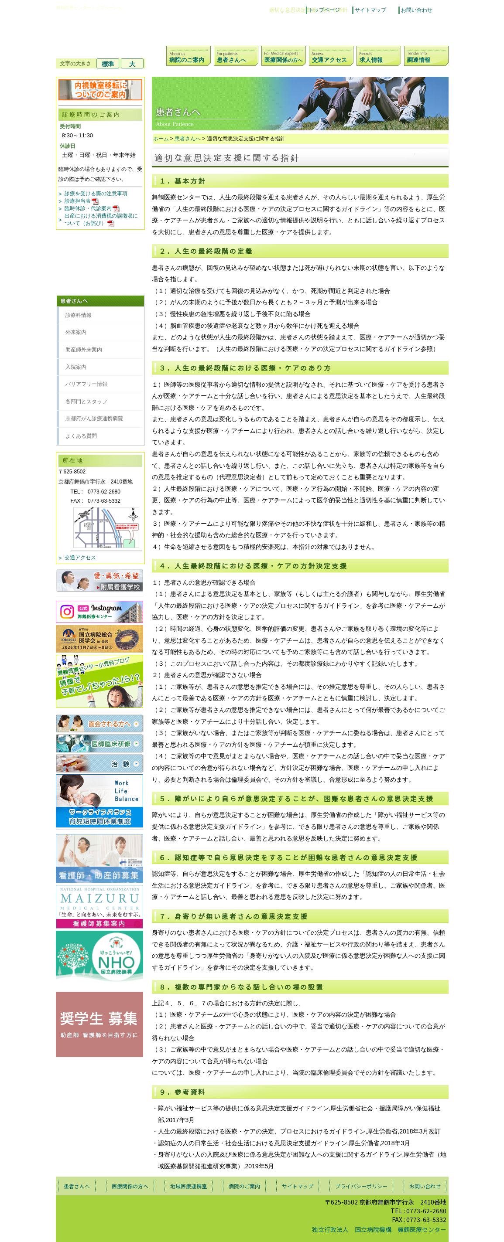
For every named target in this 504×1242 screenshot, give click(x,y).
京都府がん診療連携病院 (94, 418)
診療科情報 (78, 315)
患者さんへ (232, 60)
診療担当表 (82, 201)
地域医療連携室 (188, 1186)
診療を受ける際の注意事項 (96, 194)
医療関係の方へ (130, 1186)
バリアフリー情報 (86, 384)
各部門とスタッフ (86, 401)
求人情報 (371, 60)
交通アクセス (329, 60)
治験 (100, 763)
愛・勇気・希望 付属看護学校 (100, 580)
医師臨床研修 (100, 743)
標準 (108, 64)
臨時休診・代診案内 (93, 208)
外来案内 (75, 332)
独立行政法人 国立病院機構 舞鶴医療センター (379, 1229)
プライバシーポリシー (361, 1186)
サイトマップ (370, 10)
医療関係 (283, 60)
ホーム (161, 139)
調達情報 (419, 60)
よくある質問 (81, 436)
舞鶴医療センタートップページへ (89, 7)
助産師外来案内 (83, 350)
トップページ (324, 10)
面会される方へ (100, 723)
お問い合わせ (416, 10)
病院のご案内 (187, 60)
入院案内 (75, 367)
